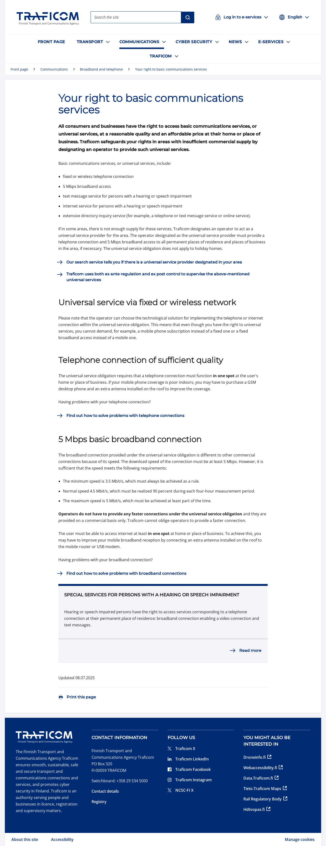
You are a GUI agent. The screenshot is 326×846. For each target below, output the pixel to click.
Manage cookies (300, 839)
